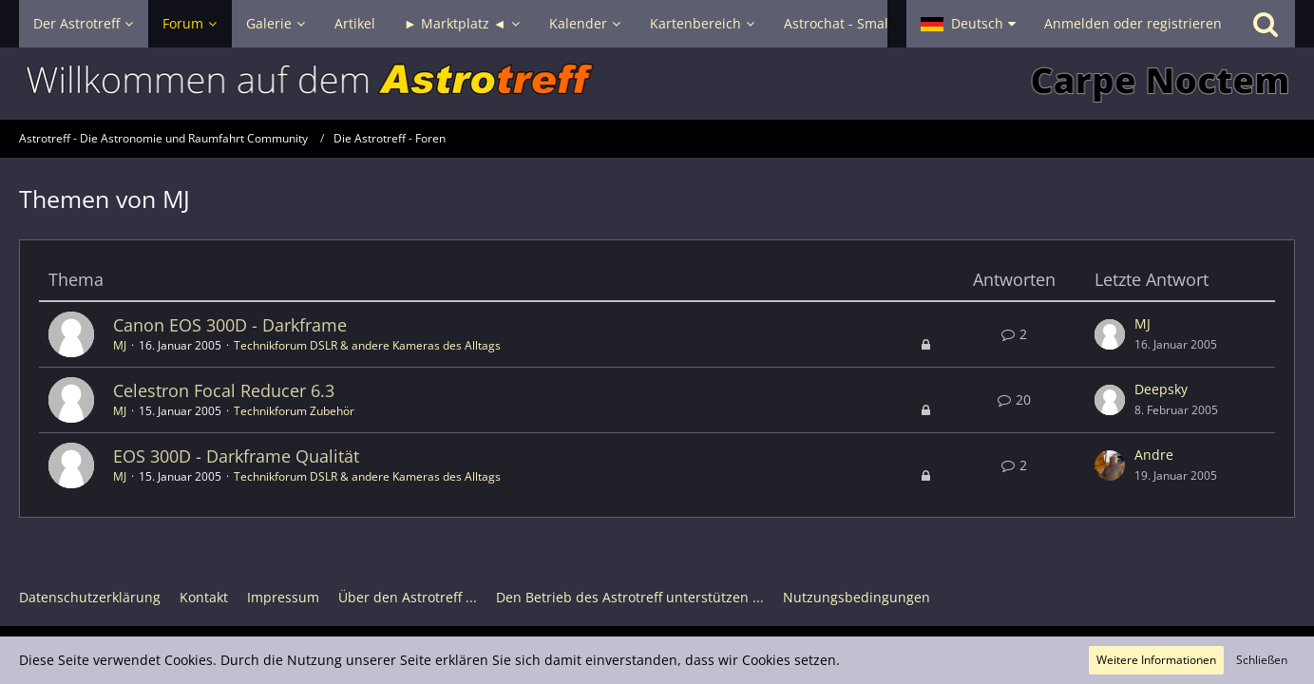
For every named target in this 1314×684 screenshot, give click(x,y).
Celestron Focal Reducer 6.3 (223, 390)
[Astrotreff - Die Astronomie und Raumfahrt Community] (657, 83)
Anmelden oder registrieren (1133, 23)
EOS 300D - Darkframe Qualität (236, 456)
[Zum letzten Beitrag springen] (1110, 334)
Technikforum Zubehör (294, 411)
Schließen (1261, 660)
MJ (119, 345)
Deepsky (1161, 389)
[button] (968, 24)
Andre (1153, 455)
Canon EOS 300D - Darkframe (230, 325)
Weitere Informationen (1156, 660)
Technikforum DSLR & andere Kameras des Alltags (367, 345)
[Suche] (1265, 24)
